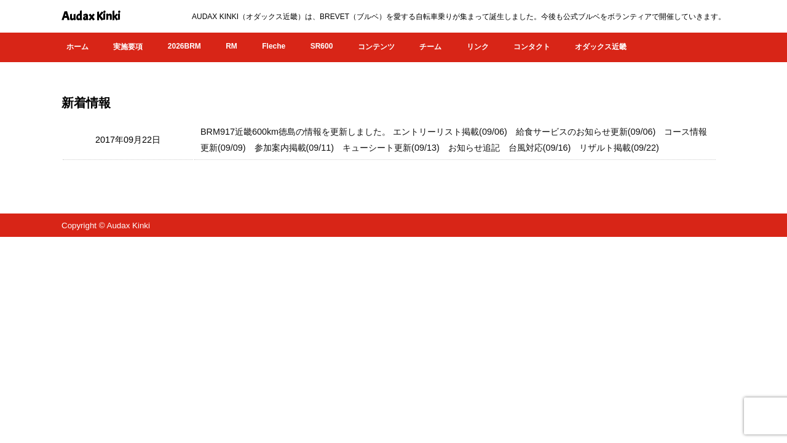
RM (231, 46)
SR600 (321, 46)
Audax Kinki (91, 16)
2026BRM (184, 46)
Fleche (273, 46)
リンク (478, 46)
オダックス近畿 (601, 46)
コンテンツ (376, 46)
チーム (430, 46)
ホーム (77, 46)
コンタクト (531, 46)
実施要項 (128, 46)
